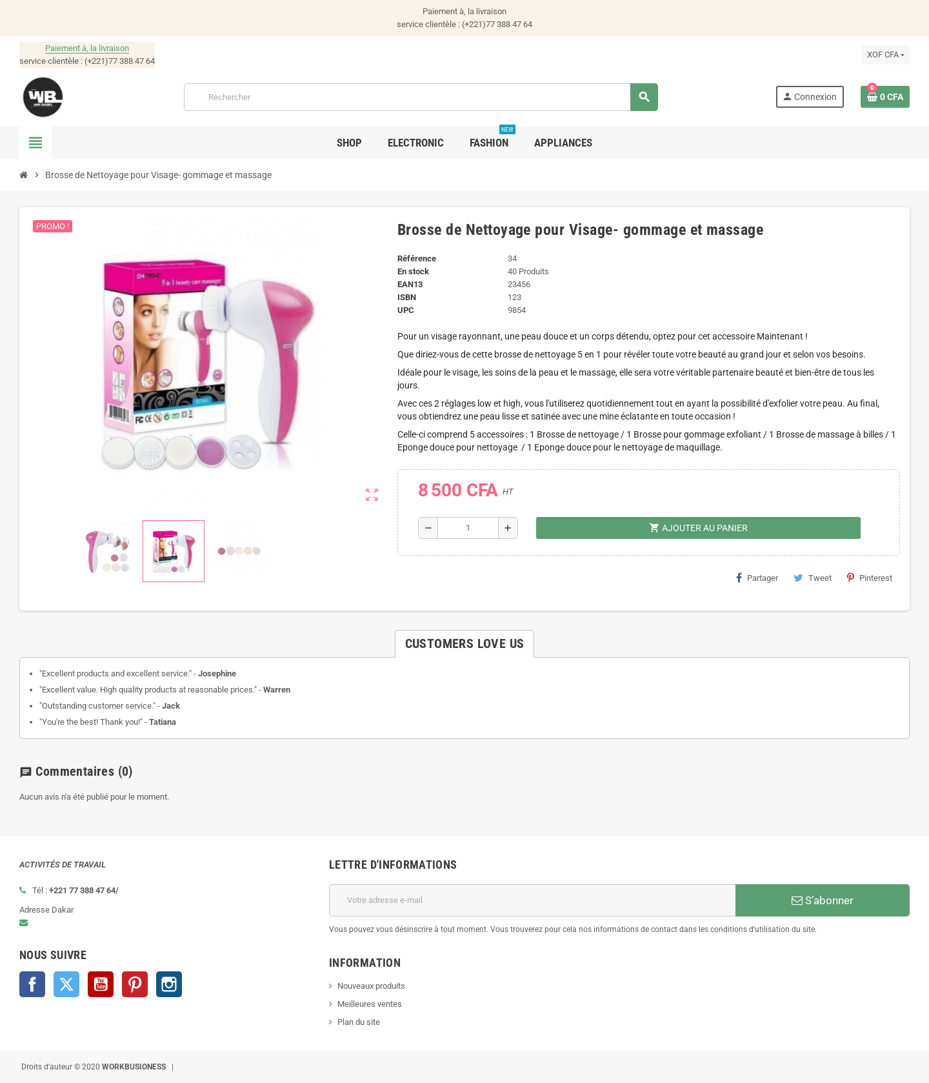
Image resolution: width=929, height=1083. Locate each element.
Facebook (32, 984)
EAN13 (410, 284)
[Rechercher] (420, 97)
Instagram (169, 984)
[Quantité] (468, 528)
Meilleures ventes (369, 1004)
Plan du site (358, 1022)
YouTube (101, 984)
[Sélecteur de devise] (886, 55)
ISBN (406, 297)
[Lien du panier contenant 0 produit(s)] (885, 97)
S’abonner (823, 900)
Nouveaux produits (371, 986)
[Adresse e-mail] (532, 900)
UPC (405, 310)
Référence (416, 258)
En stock (413, 271)
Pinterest (869, 577)
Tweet (813, 577)
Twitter (66, 984)
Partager (757, 577)
